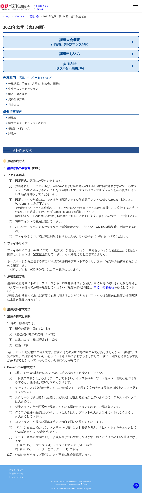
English (39, 9)
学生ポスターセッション (23, 88)
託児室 (12, 133)
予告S (25, 83)
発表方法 (13, 104)
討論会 (46, 83)
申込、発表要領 (17, 94)
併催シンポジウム (19, 128)
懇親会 (12, 117)
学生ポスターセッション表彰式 (27, 122)
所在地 (85, 484)
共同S (35, 83)
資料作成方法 (16, 99)
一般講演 (13, 83)
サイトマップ (17, 470)
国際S (56, 83)
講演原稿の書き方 (18, 168)
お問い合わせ (17, 473)
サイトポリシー (18, 477)
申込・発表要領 (104, 287)
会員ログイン (42, 6)
